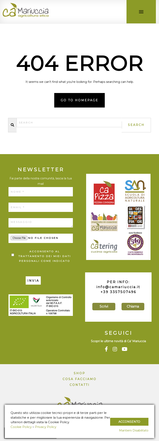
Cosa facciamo (79, 379)
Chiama (133, 306)
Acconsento (129, 422)
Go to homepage (79, 100)
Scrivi (104, 306)
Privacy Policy (45, 427)
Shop (79, 373)
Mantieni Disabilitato (133, 430)
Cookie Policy (21, 427)
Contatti (80, 385)
